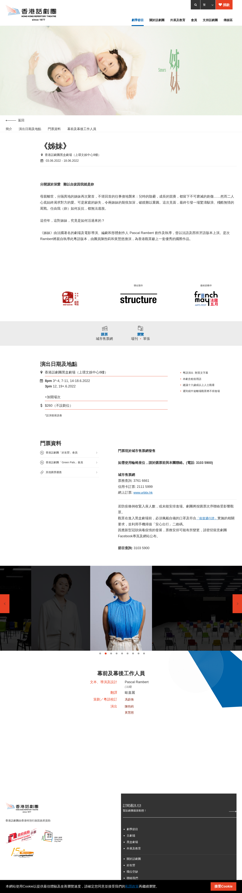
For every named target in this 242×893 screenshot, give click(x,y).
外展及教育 (134, 856)
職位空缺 (132, 879)
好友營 (131, 872)
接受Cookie (223, 886)
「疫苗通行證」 (208, 522)
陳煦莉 (130, 713)
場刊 (135, 341)
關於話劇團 (134, 866)
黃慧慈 (130, 719)
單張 (147, 341)
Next (237, 609)
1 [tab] (100, 659)
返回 (15, 121)
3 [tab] (111, 659)
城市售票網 (103, 341)
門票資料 (54, 130)
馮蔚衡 (130, 706)
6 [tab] (127, 659)
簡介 (9, 130)
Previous (4, 609)
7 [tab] (133, 659)
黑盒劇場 (132, 849)
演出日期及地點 (30, 130)
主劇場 (131, 843)
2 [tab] (105, 659)
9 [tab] (144, 659)
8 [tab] (138, 659)
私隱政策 (132, 886)
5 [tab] (122, 659)
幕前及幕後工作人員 (81, 130)
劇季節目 (132, 836)
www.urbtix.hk (143, 496)
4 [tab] (116, 659)
